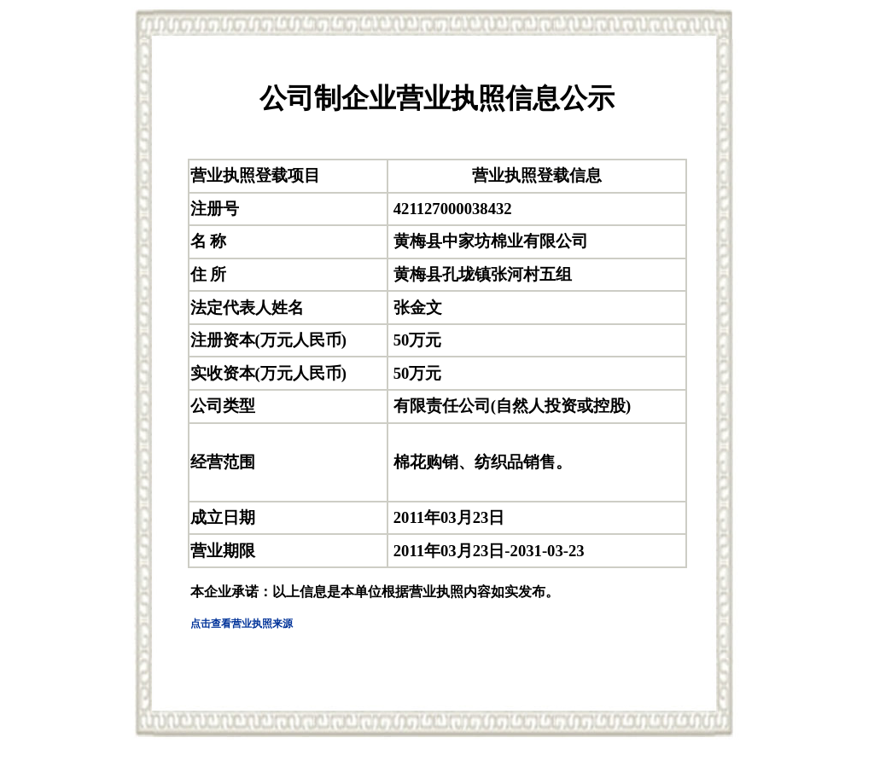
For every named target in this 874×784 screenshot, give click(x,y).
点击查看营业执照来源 (241, 624)
